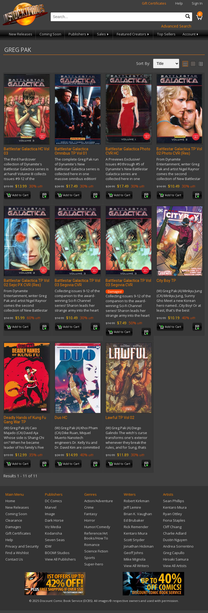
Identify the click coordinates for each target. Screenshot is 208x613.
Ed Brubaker (134, 520)
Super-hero (93, 564)
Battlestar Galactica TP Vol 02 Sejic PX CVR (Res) (26, 282)
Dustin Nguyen (175, 539)
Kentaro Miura (135, 533)
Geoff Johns (133, 552)
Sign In (197, 3)
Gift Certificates (154, 3)
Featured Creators (133, 34)
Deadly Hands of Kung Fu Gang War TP (25, 419)
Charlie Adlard (174, 533)
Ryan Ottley (172, 513)
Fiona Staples (174, 520)
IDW (48, 546)
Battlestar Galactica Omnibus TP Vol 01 (71, 151)
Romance (92, 544)
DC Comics (53, 500)
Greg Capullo (173, 552)
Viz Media (53, 526)
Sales (103, 34)
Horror (89, 520)
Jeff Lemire (132, 507)
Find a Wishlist (17, 552)
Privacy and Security (22, 546)
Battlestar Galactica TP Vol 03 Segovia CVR (77, 282)
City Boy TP (166, 280)
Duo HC (61, 417)
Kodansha (53, 533)
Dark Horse (54, 520)
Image (50, 513)
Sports (89, 557)
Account (191, 34)
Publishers (79, 34)
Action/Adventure (98, 500)
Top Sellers (166, 34)
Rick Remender (136, 526)
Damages (13, 526)
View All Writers (136, 565)
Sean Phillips (173, 500)
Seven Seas (55, 539)
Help (179, 3)
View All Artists (175, 565)
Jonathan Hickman (139, 546)
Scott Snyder (134, 539)
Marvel (50, 507)
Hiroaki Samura (175, 559)
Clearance (13, 520)
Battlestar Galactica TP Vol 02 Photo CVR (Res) (179, 151)
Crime (89, 507)
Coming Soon (50, 34)
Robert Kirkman (136, 500)
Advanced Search (176, 26)
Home (10, 500)
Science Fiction (96, 551)
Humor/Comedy (97, 526)
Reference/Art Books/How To (96, 536)
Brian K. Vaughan (138, 513)
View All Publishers (60, 559)
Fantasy (90, 513)
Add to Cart (17, 195)
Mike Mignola (134, 559)
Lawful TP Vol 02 (120, 417)
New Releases (20, 34)
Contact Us (14, 559)
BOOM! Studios (57, 552)
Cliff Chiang (172, 526)
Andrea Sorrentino (178, 546)
